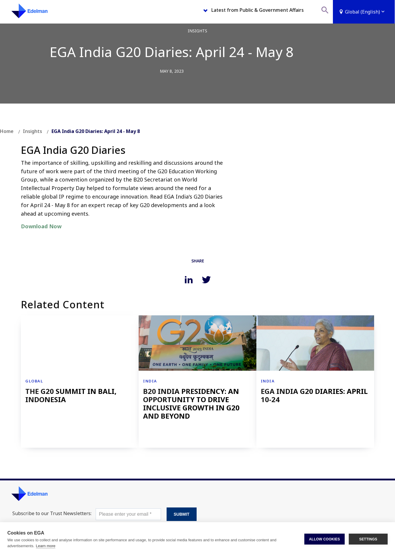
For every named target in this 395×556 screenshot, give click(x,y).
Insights (32, 131)
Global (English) (365, 11)
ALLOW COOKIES (324, 539)
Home (7, 131)
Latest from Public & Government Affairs (257, 10)
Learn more (45, 546)
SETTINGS (368, 539)
